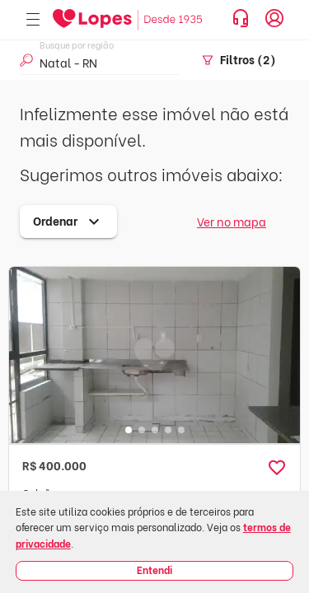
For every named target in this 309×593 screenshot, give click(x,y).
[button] (277, 468)
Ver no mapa (231, 221)
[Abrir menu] (33, 20)
